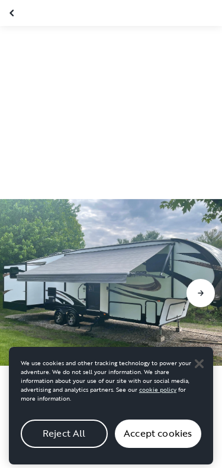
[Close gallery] (13, 13)
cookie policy (157, 398)
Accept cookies (158, 443)
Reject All (64, 443)
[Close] (199, 372)
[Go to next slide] (200, 293)
